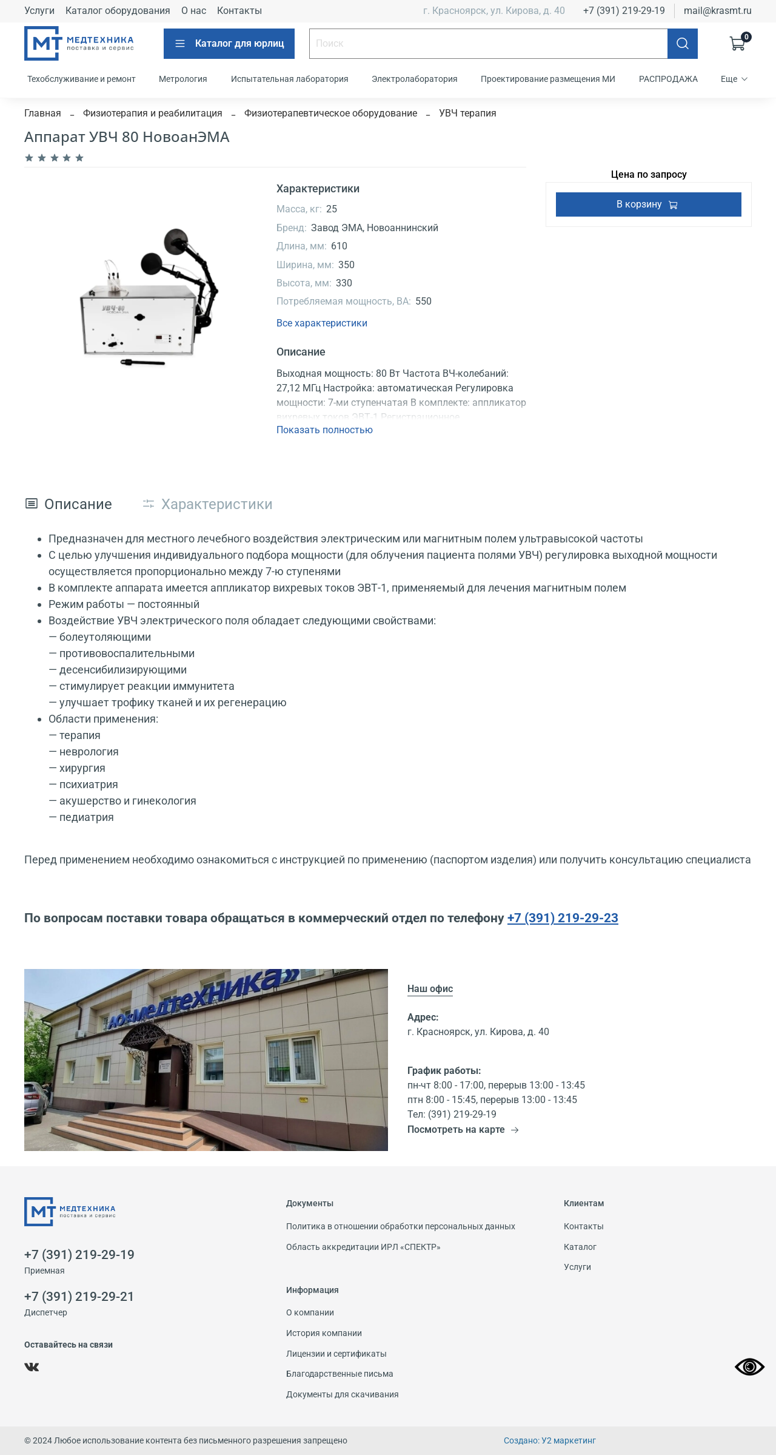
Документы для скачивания (342, 1394)
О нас (193, 10)
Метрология (183, 79)
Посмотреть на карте (463, 1129)
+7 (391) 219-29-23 (562, 917)
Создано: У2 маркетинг (550, 1441)
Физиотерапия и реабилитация (152, 113)
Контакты (239, 10)
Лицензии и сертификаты (336, 1354)
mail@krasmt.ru (718, 10)
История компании (324, 1333)
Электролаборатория (415, 79)
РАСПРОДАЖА (668, 79)
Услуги (39, 10)
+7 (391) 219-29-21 (79, 1296)
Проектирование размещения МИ (548, 79)
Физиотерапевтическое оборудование (330, 113)
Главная (42, 113)
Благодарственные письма (339, 1374)
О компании (310, 1313)
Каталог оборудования (117, 10)
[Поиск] (682, 44)
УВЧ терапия (468, 113)
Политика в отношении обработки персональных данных (400, 1226)
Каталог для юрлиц (229, 44)
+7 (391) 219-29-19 (624, 10)
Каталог (580, 1247)
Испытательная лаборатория (290, 79)
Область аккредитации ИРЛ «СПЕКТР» (363, 1247)
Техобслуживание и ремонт (81, 79)
